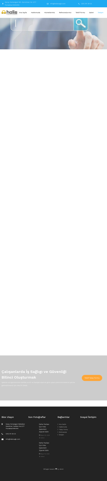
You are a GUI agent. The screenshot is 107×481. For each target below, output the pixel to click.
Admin (42, 438)
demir (62, 469)
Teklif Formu (80, 13)
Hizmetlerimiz (49, 13)
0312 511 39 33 (86, 4)
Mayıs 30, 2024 (44, 435)
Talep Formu (63, 429)
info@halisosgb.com (57, 4)
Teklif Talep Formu (92, 378)
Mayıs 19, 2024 (44, 454)
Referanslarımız (65, 13)
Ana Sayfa (23, 13)
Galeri (91, 13)
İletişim (100, 13)
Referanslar (62, 432)
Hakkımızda (35, 13)
